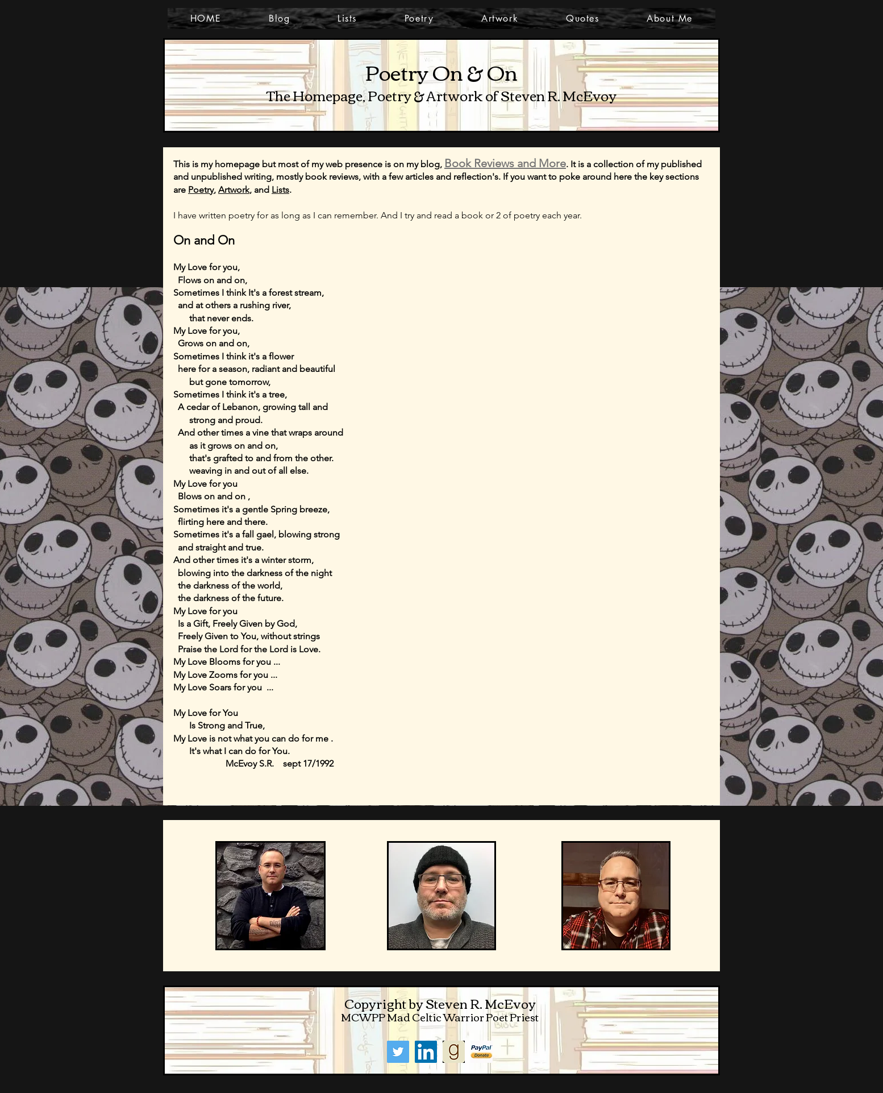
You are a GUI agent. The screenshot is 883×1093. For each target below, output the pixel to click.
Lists (280, 189)
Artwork (233, 189)
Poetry (201, 189)
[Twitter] (398, 1052)
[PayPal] (481, 1052)
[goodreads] (454, 1052)
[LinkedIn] (426, 1052)
